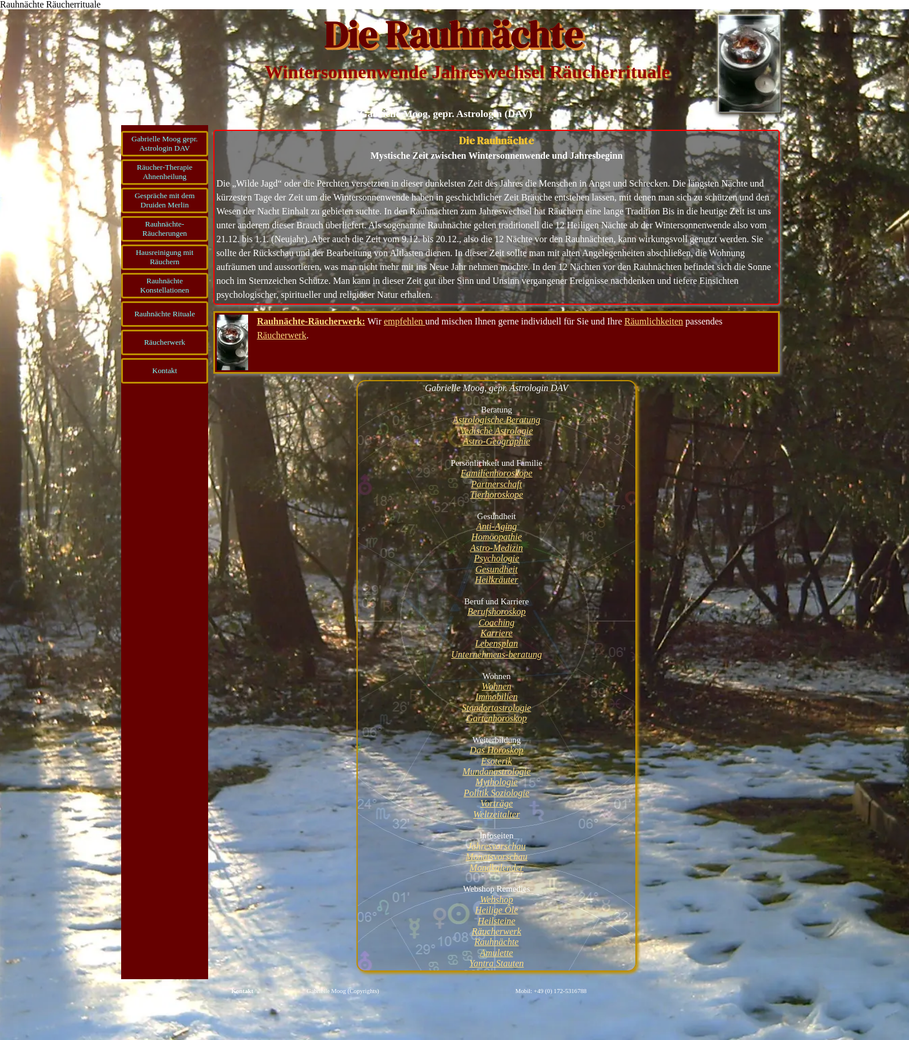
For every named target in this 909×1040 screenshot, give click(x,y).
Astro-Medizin (496, 548)
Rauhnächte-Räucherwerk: (311, 321)
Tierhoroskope (496, 494)
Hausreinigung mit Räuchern (165, 257)
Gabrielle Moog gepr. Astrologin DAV (165, 143)
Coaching (496, 622)
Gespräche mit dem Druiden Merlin (164, 200)
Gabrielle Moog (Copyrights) (343, 991)
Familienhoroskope (497, 473)
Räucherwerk (164, 342)
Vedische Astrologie (496, 431)
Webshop (496, 899)
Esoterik (496, 761)
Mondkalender (496, 868)
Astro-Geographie (496, 441)
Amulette (496, 953)
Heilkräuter (496, 580)
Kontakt (242, 991)
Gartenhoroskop (496, 718)
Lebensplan (496, 643)
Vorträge (497, 803)
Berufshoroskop (496, 611)
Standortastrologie (496, 708)
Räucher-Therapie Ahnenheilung (164, 172)
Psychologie (496, 558)
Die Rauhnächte (453, 34)
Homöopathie (496, 537)
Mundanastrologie (497, 771)
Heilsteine (496, 921)
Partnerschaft (496, 484)
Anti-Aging (496, 526)
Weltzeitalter (496, 814)
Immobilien (496, 697)
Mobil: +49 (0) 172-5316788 (551, 991)
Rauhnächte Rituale (164, 313)
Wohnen (496, 686)
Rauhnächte (496, 942)
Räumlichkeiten (653, 321)
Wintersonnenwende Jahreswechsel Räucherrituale (467, 71)
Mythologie (496, 782)
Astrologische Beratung (496, 420)
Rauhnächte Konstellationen (164, 285)
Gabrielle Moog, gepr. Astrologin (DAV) (445, 113)
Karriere (496, 633)
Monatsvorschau (497, 857)
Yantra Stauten (496, 963)
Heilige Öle (496, 910)
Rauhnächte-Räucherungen (165, 229)
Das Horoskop (496, 750)
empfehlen (405, 321)
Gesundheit (496, 569)
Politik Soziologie (496, 793)
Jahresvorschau (496, 846)
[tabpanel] (496, 217)
